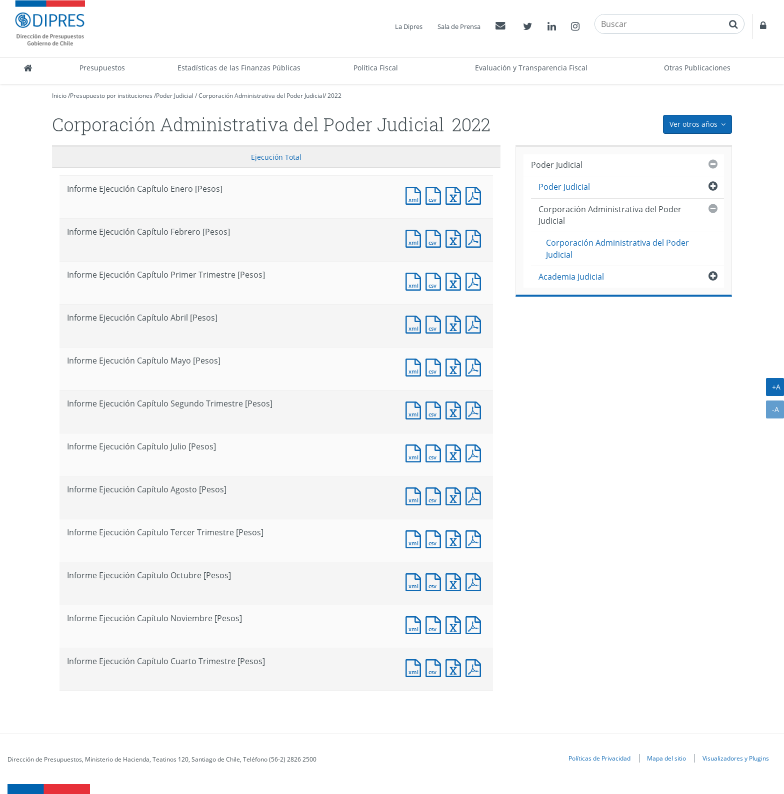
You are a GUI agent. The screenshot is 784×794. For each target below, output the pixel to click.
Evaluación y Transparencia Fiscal (531, 67)
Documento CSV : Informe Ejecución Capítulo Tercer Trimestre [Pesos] (436, 538)
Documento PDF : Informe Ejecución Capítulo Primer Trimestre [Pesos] (476, 280)
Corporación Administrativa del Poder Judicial (261, 95)
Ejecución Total (276, 157)
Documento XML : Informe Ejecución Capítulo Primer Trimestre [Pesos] (416, 280)
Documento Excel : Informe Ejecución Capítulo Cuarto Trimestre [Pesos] (456, 667)
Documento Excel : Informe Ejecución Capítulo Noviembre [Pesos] (456, 624)
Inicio (59, 95)
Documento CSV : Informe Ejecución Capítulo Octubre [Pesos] (436, 581)
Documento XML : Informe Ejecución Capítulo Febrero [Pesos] (416, 237)
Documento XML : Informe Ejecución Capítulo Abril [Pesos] (416, 323)
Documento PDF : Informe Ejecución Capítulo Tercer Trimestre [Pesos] (476, 538)
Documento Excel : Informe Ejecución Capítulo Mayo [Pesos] (456, 366)
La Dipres (408, 26)
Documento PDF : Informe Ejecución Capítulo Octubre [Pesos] (476, 581)
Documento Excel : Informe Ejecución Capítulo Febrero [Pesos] (456, 237)
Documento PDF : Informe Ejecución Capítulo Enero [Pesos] (476, 194)
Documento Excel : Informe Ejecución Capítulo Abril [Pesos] (456, 323)
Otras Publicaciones (697, 67)
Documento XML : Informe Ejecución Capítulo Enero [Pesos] (416, 194)
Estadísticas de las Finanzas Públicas (239, 67)
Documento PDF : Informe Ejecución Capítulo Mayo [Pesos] (476, 366)
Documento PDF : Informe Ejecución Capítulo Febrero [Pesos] (476, 237)
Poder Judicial (175, 95)
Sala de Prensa (459, 26)
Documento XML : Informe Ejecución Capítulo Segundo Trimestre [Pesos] (416, 409)
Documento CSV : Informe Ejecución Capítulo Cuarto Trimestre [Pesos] (436, 667)
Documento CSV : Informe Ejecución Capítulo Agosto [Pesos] (436, 495)
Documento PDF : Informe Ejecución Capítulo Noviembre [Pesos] (476, 624)
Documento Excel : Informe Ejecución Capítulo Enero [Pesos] (456, 194)
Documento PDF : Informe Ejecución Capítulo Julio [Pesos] (476, 452)
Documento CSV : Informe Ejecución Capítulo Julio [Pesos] (436, 452)
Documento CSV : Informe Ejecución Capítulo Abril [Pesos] (436, 323)
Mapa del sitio (666, 758)
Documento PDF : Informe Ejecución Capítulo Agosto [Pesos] (476, 495)
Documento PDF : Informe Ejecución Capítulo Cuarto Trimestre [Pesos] (476, 667)
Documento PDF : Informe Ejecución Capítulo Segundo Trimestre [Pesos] (476, 409)
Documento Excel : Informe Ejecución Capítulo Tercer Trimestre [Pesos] (456, 538)
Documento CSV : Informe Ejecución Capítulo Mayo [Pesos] (436, 366)
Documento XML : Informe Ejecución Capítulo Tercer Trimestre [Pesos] (416, 538)
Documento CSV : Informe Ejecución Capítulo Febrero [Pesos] (436, 237)
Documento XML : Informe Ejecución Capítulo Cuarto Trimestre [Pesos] (416, 667)
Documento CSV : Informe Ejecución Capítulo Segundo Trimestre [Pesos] (436, 409)
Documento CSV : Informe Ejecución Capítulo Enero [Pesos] (436, 194)
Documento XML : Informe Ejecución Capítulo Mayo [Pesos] (416, 366)
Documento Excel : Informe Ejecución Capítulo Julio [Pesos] (456, 452)
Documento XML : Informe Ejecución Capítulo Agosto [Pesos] (416, 495)
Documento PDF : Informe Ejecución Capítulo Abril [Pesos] (476, 323)
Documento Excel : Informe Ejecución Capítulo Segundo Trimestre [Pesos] (456, 409)
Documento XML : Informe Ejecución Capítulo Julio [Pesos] (416, 452)
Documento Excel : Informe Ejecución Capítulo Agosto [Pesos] (456, 495)
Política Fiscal (376, 67)
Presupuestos (102, 67)
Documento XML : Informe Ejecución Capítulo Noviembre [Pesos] (416, 624)
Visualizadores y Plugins (735, 758)
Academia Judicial (571, 276)
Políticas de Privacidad (599, 758)
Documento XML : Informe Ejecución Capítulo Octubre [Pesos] (416, 581)
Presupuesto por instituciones (111, 95)
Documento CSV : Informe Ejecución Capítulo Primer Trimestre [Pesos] (436, 280)
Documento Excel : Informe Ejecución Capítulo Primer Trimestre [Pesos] (456, 280)
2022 (335, 95)
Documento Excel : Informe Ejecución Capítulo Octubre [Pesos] (456, 581)
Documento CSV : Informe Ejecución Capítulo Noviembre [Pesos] (436, 624)
